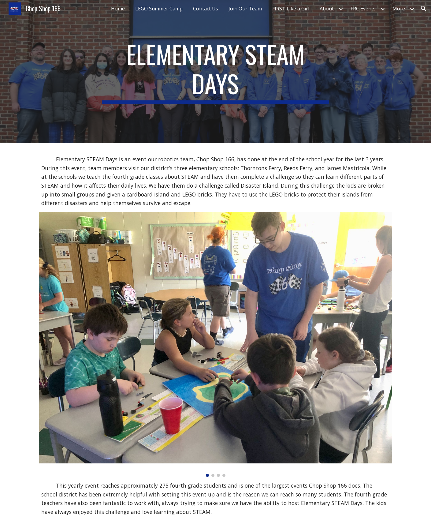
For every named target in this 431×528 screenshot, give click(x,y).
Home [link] (118, 8)
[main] (215, 72)
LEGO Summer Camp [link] (159, 8)
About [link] (327, 8)
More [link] (398, 8)
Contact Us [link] (205, 8)
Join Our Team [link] (245, 8)
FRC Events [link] (363, 8)
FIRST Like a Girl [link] (290, 8)
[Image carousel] (215, 344)
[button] (423, 8)
